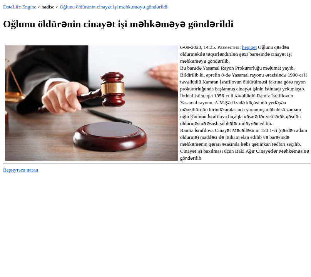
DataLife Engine (19, 7)
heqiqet (249, 47)
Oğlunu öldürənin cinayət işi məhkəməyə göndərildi (113, 7)
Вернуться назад (20, 170)
